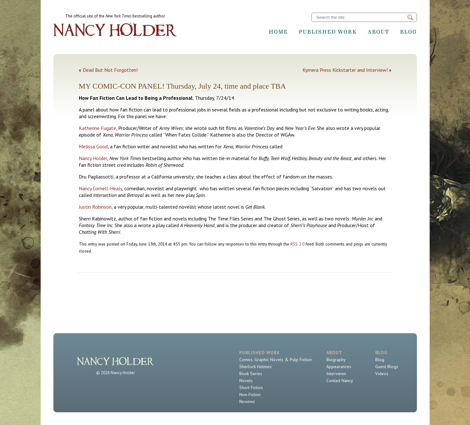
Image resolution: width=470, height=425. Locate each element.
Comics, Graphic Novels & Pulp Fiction (275, 359)
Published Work (328, 31)
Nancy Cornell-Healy (100, 188)
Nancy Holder (93, 158)
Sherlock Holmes (255, 366)
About (378, 31)
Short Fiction (251, 387)
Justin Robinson (95, 207)
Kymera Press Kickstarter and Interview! (345, 70)
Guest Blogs (386, 366)
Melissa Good (93, 146)
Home (278, 31)
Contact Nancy (339, 380)
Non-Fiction (250, 394)
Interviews (336, 373)
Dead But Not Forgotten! (110, 70)
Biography (336, 359)
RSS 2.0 (297, 244)
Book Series (250, 373)
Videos (381, 373)
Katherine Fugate (97, 128)
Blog (408, 31)
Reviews (247, 401)
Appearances (338, 366)
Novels (246, 380)
